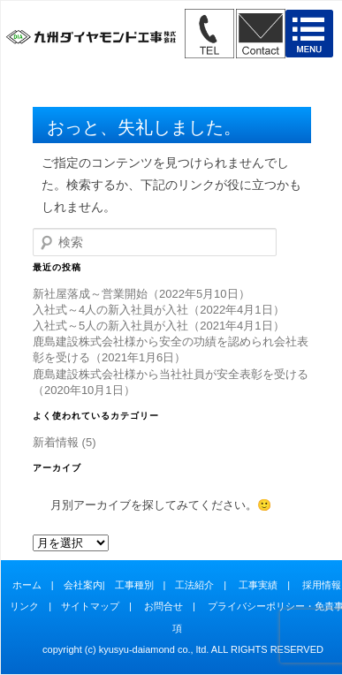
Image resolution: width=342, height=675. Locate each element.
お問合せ (163, 606)
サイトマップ (90, 606)
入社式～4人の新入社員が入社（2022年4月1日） (159, 309)
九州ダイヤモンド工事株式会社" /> (91, 38)
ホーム (27, 585)
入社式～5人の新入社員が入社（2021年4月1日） (159, 325)
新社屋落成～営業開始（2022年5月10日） (141, 293)
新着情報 (56, 442)
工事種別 (134, 585)
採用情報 (321, 585)
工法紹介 (194, 585)
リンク (24, 606)
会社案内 (83, 585)
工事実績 (258, 585)
